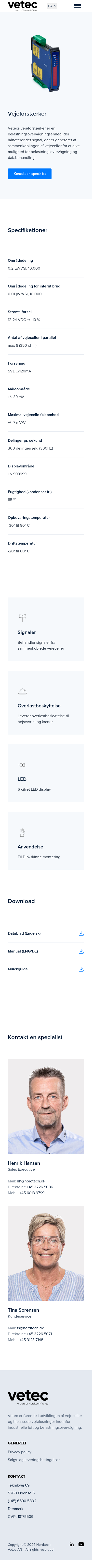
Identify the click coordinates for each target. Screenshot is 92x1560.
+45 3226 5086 (40, 1187)
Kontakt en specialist (30, 173)
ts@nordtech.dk (30, 1328)
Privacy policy (19, 1452)
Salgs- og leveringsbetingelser (34, 1460)
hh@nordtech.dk (31, 1181)
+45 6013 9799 (31, 1193)
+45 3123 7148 (31, 1340)
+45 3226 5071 (39, 1334)
